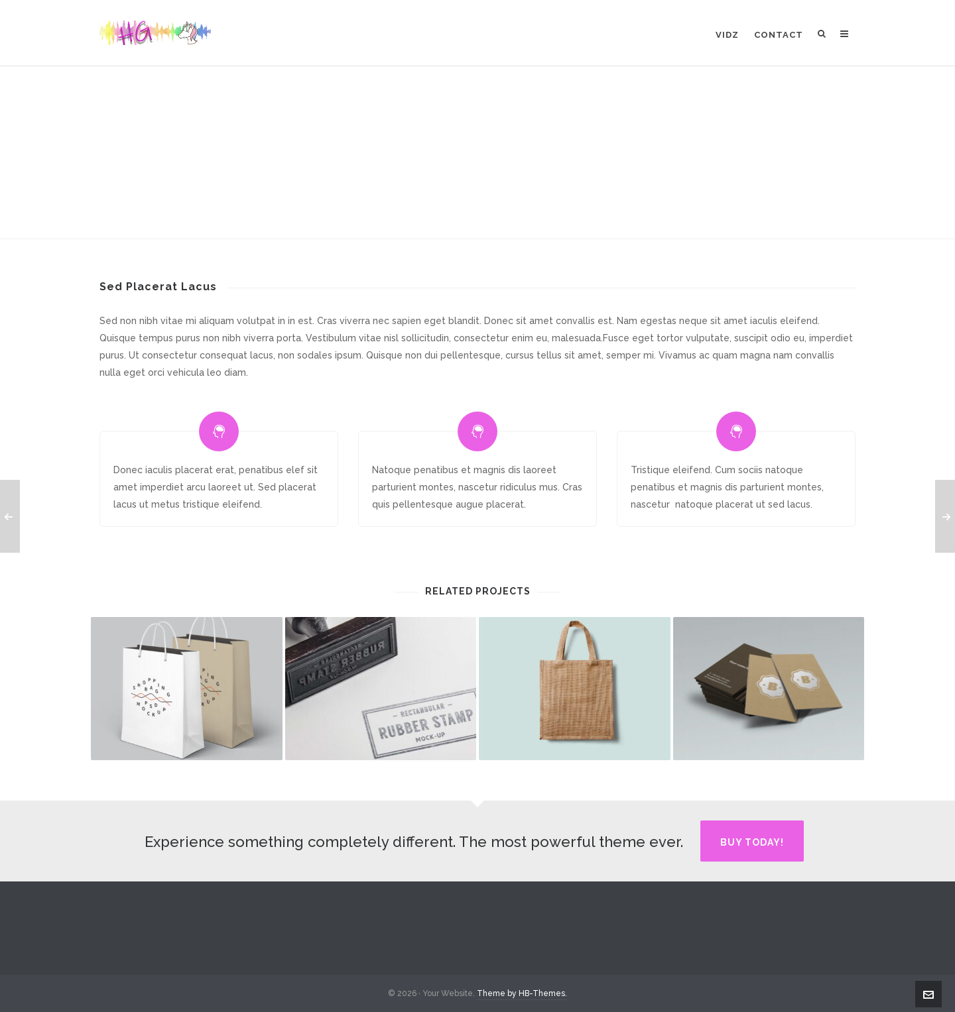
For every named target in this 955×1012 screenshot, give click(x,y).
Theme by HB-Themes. (522, 993)
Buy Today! (752, 842)
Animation (458, 200)
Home (412, 200)
